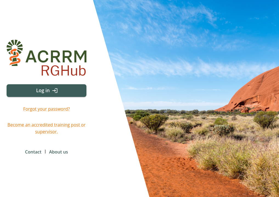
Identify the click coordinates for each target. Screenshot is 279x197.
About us (58, 151)
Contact (33, 151)
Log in (46, 90)
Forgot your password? (46, 109)
